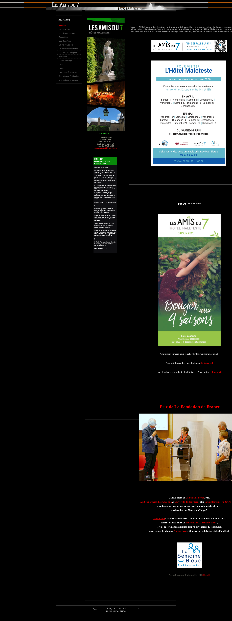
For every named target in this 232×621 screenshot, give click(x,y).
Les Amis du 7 (165, 502)
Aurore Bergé (181, 531)
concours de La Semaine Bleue (201, 522)
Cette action (159, 518)
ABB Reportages (148, 502)
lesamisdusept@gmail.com (105, 148)
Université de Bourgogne (187, 502)
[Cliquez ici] (207, 363)
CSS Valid (109, 611)
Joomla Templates (125, 609)
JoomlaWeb (136, 609)
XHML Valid (116, 611)
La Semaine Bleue (195, 497)
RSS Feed (123, 611)
